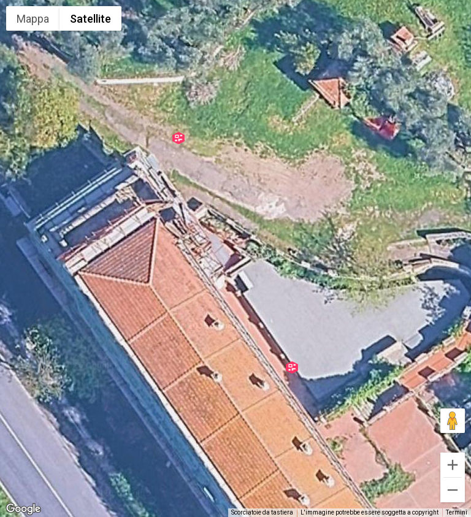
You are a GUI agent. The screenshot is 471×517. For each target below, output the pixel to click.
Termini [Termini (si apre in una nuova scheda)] (456, 512)
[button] (178, 138)
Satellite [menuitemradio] (90, 18)
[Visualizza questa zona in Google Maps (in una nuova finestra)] (23, 509)
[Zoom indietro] (452, 490)
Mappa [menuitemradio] (33, 18)
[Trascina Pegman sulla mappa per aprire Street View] (452, 420)
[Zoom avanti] (452, 465)
